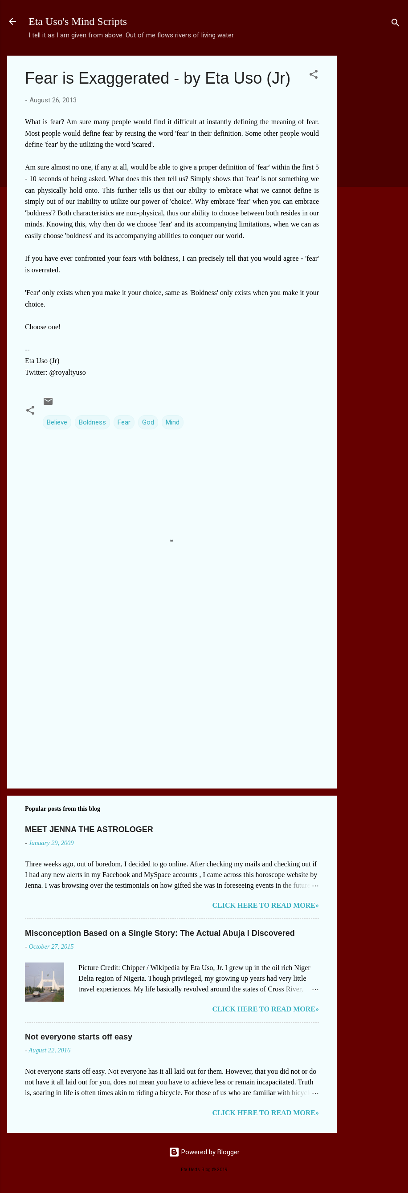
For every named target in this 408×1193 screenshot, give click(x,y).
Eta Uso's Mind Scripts (78, 21)
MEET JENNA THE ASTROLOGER (89, 829)
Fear (124, 422)
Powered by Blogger (204, 1152)
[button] (313, 76)
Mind (173, 422)
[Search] (395, 24)
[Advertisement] (372, 189)
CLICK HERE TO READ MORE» (265, 905)
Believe (57, 422)
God (148, 422)
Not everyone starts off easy (78, 1036)
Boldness (92, 422)
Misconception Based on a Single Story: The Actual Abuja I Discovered (160, 933)
